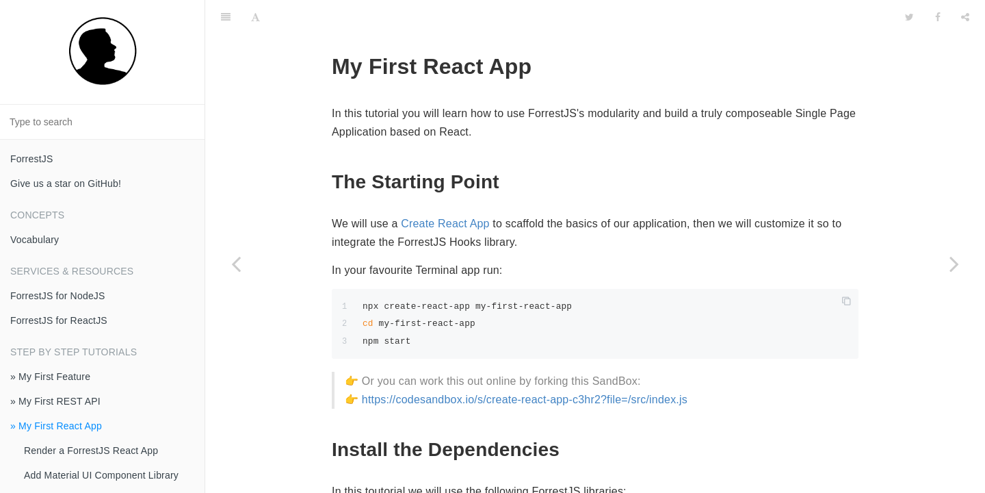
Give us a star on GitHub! (65, 183)
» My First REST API (55, 401)
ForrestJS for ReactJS (58, 320)
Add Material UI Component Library (101, 475)
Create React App (445, 189)
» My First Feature (50, 376)
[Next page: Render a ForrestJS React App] (954, 263)
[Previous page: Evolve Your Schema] (236, 263)
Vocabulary (34, 239)
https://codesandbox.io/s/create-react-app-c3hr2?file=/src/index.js (524, 365)
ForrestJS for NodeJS (57, 295)
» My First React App (56, 425)
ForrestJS (31, 158)
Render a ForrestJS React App (91, 450)
